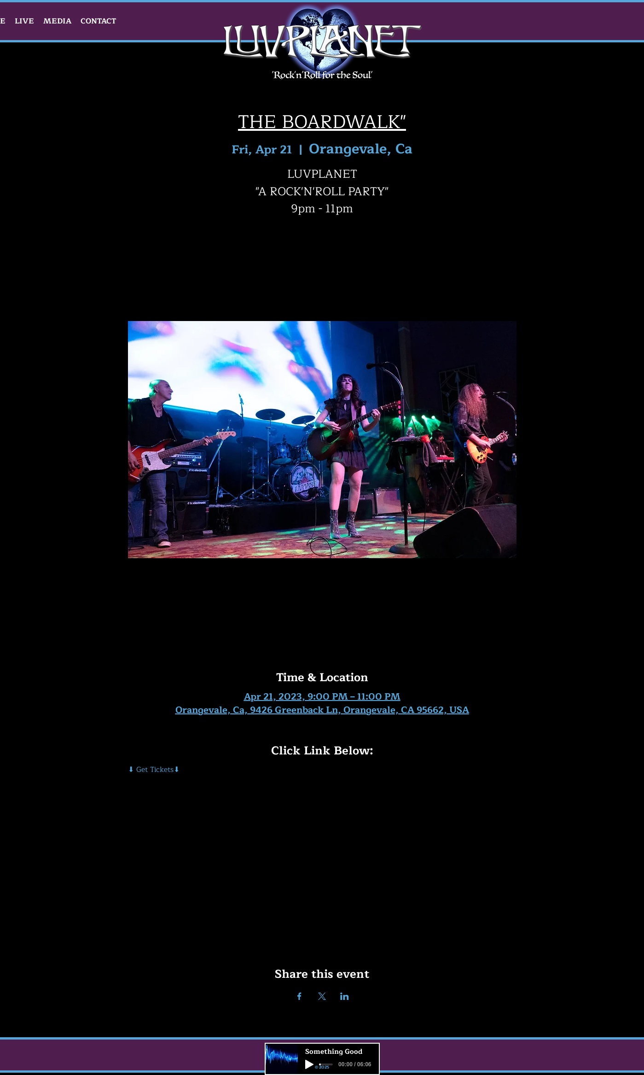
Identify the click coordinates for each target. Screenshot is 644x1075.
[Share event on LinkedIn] (344, 996)
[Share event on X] (322, 996)
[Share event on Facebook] (299, 996)
